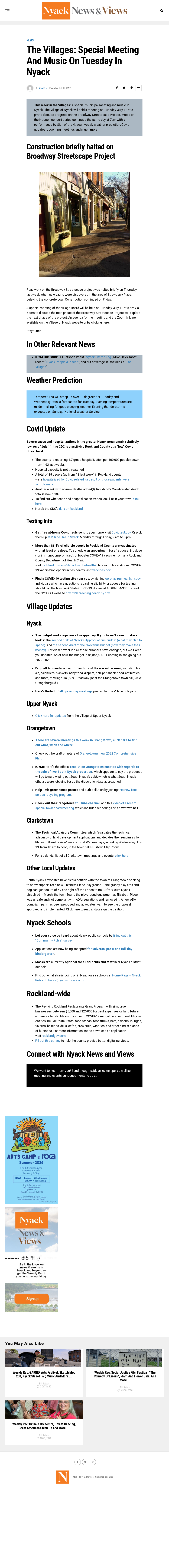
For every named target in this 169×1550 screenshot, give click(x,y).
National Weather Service (82, 411)
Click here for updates (50, 716)
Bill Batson (44, 1415)
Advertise (88, 1536)
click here (121, 855)
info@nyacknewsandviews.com (56, 1080)
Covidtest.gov (121, 532)
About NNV (78, 1536)
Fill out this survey (47, 1040)
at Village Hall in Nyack (63, 537)
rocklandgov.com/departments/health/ (69, 565)
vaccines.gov (101, 570)
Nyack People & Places (62, 362)
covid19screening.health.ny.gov (88, 593)
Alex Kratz (43, 88)
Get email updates (104, 1536)
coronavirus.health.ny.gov (123, 578)
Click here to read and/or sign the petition (94, 909)
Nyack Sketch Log (98, 357)
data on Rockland (71, 509)
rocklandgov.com (54, 1036)
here (106, 322)
